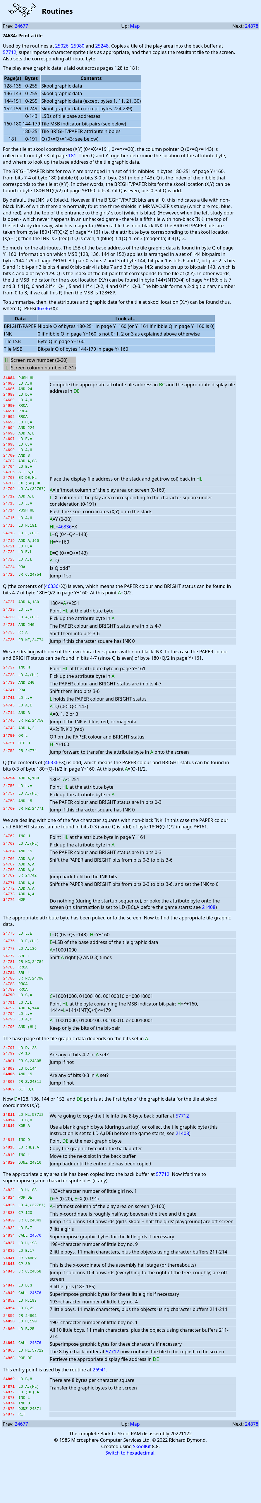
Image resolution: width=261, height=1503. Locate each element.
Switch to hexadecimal (129, 1497)
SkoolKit (142, 1491)
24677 (21, 26)
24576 (35, 1273)
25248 (102, 46)
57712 (9, 52)
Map (135, 26)
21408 (208, 931)
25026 (61, 46)
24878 (251, 26)
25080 (78, 46)
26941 (99, 1409)
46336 (43, 308)
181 (72, 155)
